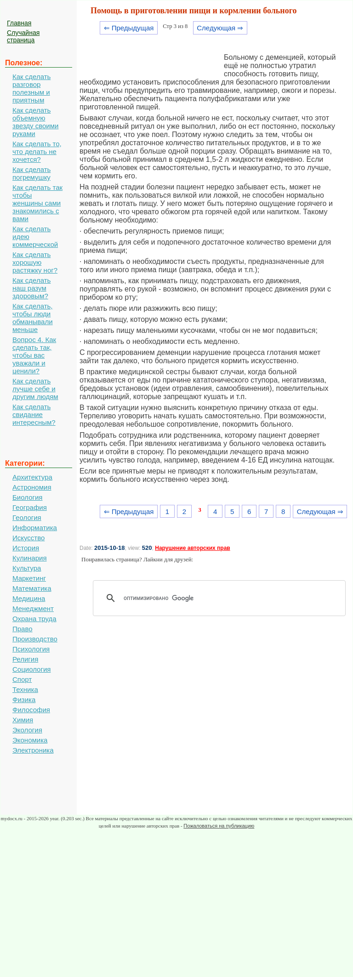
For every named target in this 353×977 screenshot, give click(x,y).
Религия (25, 659)
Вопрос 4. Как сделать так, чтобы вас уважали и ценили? (34, 355)
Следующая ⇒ (220, 28)
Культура (26, 568)
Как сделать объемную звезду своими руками (35, 121)
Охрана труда (34, 619)
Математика (31, 588)
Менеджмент (33, 608)
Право (22, 629)
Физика (23, 699)
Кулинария (29, 558)
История (25, 548)
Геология (26, 517)
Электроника (33, 750)
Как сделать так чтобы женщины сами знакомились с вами (37, 203)
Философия (31, 710)
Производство (34, 639)
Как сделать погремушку (31, 173)
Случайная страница (23, 36)
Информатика (34, 527)
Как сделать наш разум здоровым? (31, 288)
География (29, 507)
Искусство (28, 538)
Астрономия (31, 487)
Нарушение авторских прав (192, 548)
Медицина (28, 598)
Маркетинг (29, 578)
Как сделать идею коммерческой (35, 236)
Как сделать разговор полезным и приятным (31, 88)
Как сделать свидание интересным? (34, 414)
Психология (31, 649)
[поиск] (222, 598)
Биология (27, 497)
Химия (22, 720)
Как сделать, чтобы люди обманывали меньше (32, 317)
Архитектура (32, 477)
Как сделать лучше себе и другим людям (35, 388)
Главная (19, 23)
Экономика (29, 740)
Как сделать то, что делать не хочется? (37, 151)
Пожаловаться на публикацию (218, 825)
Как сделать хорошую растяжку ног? (34, 262)
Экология (27, 730)
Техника (25, 689)
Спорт (22, 679)
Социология (31, 669)
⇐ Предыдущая (129, 28)
